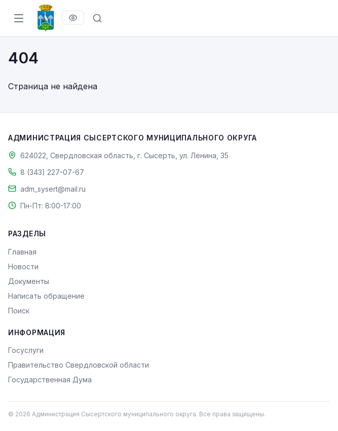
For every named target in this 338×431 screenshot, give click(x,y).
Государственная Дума (50, 379)
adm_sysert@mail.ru (53, 189)
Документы (28, 281)
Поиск (18, 310)
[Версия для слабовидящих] (73, 18)
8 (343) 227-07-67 (52, 172)
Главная (22, 251)
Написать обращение (46, 296)
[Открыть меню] (18, 18)
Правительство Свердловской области (78, 365)
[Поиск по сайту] (97, 18)
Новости (23, 266)
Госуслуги (26, 350)
